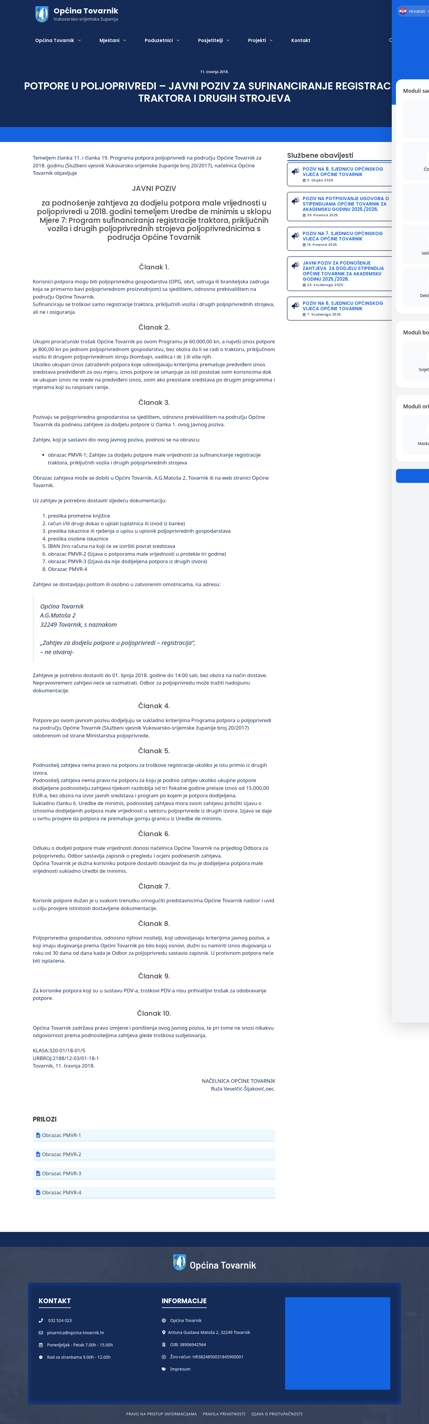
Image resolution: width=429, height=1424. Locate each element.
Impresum (180, 1369)
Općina (177, 1320)
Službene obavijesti (320, 155)
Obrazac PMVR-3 (61, 1173)
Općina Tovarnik (86, 11)
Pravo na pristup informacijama (161, 1414)
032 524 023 (60, 1320)
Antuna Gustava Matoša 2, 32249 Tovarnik (209, 1332)
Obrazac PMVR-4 (61, 1192)
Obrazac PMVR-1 (61, 1135)
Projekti (265, 40)
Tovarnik (193, 1320)
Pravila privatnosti (224, 1414)
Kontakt (300, 40)
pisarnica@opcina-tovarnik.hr (75, 1332)
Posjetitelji (218, 40)
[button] (391, 40)
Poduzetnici (167, 40)
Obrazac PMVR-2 (61, 1154)
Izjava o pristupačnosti (277, 1414)
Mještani (118, 40)
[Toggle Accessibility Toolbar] (414, 52)
